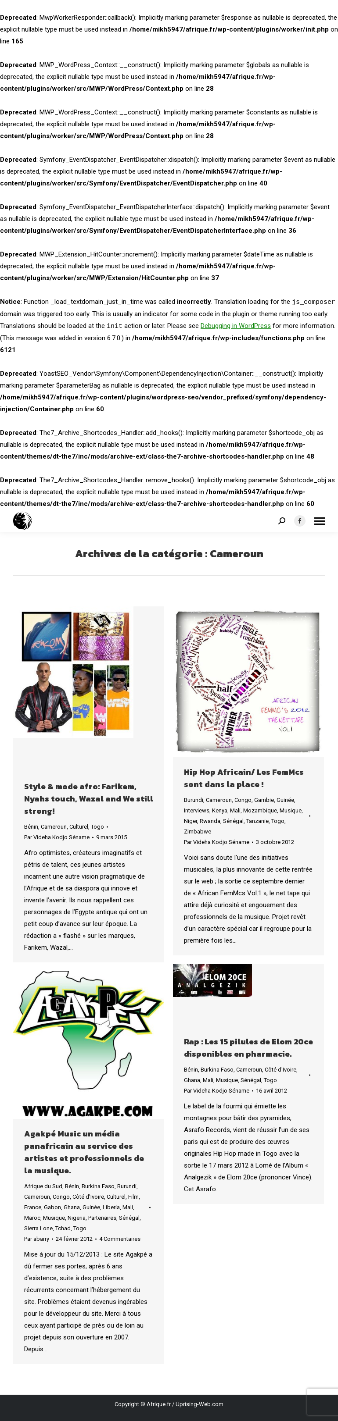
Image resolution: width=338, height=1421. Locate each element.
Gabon (52, 1207)
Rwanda (210, 821)
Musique (291, 810)
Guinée (285, 800)
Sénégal (233, 821)
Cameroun (54, 826)
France (32, 1207)
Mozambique (260, 810)
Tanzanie (257, 821)
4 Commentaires (119, 1239)
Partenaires (102, 1217)
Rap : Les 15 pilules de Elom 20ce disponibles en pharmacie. (248, 1048)
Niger (190, 821)
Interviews (196, 810)
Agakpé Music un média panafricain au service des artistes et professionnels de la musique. (84, 1152)
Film (133, 1196)
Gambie (264, 800)
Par (57, 837)
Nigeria (77, 1217)
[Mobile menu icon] (319, 521)
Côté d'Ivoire (280, 1069)
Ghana (192, 1080)
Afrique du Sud (43, 1186)
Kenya (219, 810)
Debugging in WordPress (236, 326)
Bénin (31, 826)
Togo (97, 826)
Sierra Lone (38, 1228)
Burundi (193, 800)
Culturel (78, 826)
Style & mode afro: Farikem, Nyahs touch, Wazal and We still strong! (88, 798)
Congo (243, 800)
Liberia (111, 1207)
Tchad (63, 1228)
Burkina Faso (217, 1069)
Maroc (32, 1217)
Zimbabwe (197, 831)
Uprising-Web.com (199, 1404)
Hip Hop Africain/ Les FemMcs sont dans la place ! (244, 778)
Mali (235, 810)
